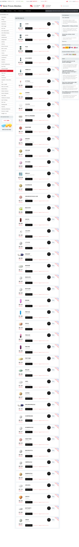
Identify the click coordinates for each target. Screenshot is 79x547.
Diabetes (3, 59)
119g (26, 176)
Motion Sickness (4, 91)
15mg (26, 338)
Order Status (9, 10)
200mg (26, 142)
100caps (26, 26)
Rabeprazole (27, 394)
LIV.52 (26, 35)
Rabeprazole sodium (29, 475)
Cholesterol (3, 57)
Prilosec (27, 346)
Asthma (3, 44)
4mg (26, 96)
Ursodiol (27, 383)
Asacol (27, 219)
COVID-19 (3, 50)
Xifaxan (27, 138)
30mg (26, 257)
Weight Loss (4, 113)
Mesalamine (27, 220)
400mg (29, 142)
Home (2, 10)
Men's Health (4, 84)
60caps (26, 48)
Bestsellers (3, 17)
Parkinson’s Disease (5, 97)
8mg (28, 96)
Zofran (27, 92)
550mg (33, 142)
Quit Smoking (4, 100)
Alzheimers (3, 24)
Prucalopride (27, 509)
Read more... (64, 41)
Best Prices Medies (12, 6)
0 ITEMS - (73, 1)
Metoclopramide (30, 116)
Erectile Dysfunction (5, 64)
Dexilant (27, 254)
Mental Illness (4, 88)
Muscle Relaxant (4, 93)
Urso (26, 381)
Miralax (27, 173)
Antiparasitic (4, 39)
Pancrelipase (27, 521)
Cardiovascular (4, 55)
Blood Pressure (4, 46)
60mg (29, 257)
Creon (27, 519)
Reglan (27, 370)
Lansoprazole (27, 336)
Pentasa (27, 312)
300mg (26, 84)
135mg (26, 107)
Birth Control (4, 48)
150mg (26, 129)
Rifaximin (27, 140)
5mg (26, 153)
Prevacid (27, 335)
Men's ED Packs (4, 86)
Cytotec (27, 242)
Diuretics (3, 62)
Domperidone (28, 290)
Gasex (27, 24)
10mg (26, 118)
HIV (2, 82)
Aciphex (27, 393)
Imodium (27, 265)
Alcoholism (3, 21)
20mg (26, 303)
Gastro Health (4, 71)
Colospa (27, 231)
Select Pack (29, 28)
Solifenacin (27, 151)
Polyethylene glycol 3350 (29, 174)
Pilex (26, 46)
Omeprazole (27, 348)
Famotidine (27, 325)
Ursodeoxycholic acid (29, 82)
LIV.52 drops (28, 58)
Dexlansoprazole (28, 255)
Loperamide (27, 267)
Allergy (2, 19)
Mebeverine (27, 232)
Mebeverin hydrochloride (30, 105)
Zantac (27, 496)
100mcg (26, 245)
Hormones (3, 77)
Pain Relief (3, 95)
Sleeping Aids (4, 104)
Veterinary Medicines (5, 109)
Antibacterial (4, 37)
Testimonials (28, 10)
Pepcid (27, 323)
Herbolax (28, 69)
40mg (29, 303)
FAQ (15, 10)
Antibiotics (3, 35)
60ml (26, 60)
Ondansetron (27, 94)
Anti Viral (3, 28)
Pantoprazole (27, 359)
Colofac (27, 104)
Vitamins (3, 106)
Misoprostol (27, 244)
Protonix (28, 358)
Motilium (27, 288)
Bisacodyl (28, 208)
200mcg (30, 245)
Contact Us (20, 10)
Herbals (3, 75)
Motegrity (28, 508)
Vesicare (27, 150)
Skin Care (3, 102)
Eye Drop (3, 66)
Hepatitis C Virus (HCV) (6, 79)
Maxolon (28, 277)
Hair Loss (3, 73)
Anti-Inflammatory (5, 32)
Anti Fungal (3, 26)
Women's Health (4, 111)
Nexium (27, 300)
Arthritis (3, 41)
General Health (4, 68)
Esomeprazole (28, 301)
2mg (26, 268)
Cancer (2, 53)
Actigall (27, 81)
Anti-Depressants (5, 30)
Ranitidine (28, 127)
